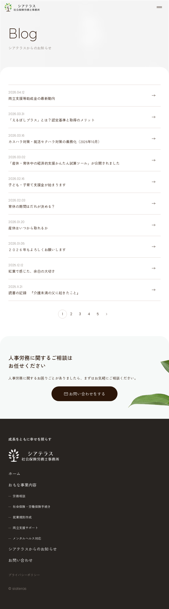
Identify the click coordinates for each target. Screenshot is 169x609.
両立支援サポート (25, 527)
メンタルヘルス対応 (27, 538)
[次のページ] (106, 314)
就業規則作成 (22, 517)
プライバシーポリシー (24, 575)
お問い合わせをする (84, 394)
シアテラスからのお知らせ (32, 549)
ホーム (14, 473)
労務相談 (19, 496)
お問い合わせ (20, 560)
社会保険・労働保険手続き (32, 506)
